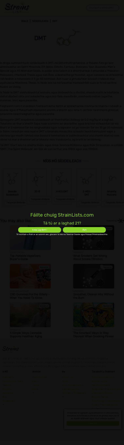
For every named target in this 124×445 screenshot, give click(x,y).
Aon (84, 229)
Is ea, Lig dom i (39, 229)
